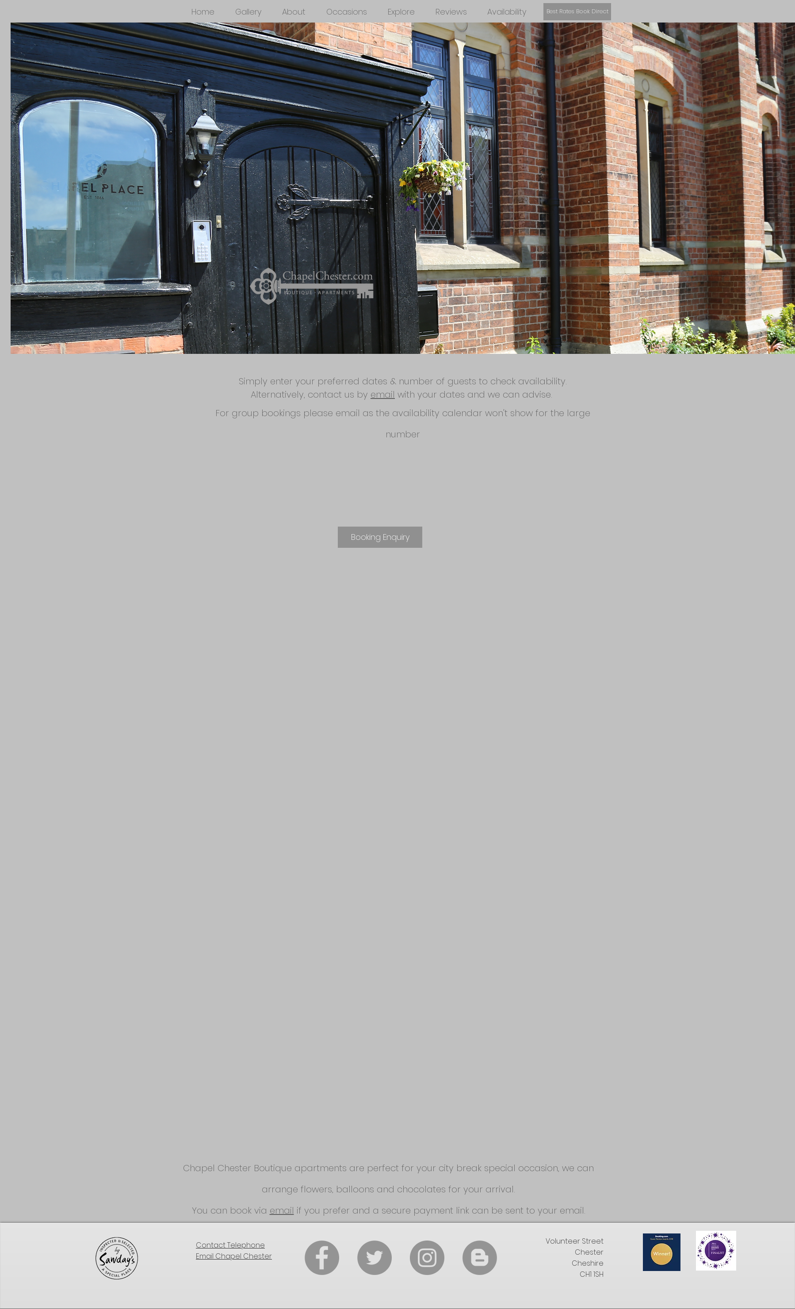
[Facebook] (322, 1258)
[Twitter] (374, 1258)
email (383, 394)
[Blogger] (479, 1258)
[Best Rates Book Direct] (577, 11)
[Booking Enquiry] (380, 537)
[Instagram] (427, 1258)
